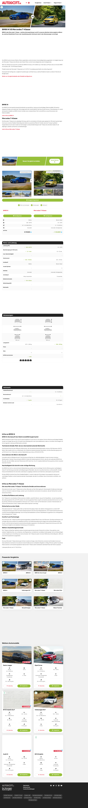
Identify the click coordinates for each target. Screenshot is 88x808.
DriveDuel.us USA (27, 795)
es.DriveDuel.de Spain (57, 795)
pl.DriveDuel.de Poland (28, 797)
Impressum (26, 785)
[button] (48, 3)
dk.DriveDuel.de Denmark (57, 797)
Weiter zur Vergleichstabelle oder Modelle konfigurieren (17, 76)
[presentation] (3, 180)
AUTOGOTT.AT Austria (18, 795)
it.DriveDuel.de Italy (37, 797)
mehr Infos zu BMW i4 (8, 115)
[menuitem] (38, 2)
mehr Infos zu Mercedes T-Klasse (11, 129)
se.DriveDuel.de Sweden (47, 797)
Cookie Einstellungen (29, 789)
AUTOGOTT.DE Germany (8, 795)
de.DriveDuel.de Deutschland (37, 795)
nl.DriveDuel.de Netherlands (17, 797)
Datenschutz (26, 787)
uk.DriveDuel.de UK (7, 797)
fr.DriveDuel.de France (48, 795)
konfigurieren (17, 215)
